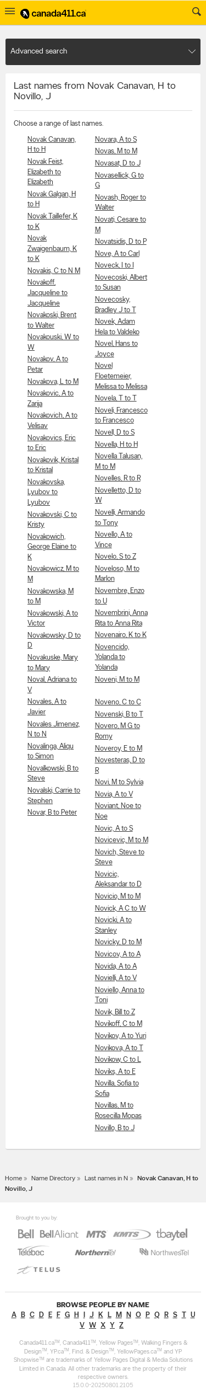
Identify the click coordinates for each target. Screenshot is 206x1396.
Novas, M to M (116, 151)
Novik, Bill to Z (115, 1012)
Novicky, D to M (118, 942)
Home (13, 1178)
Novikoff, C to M (118, 1024)
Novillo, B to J (115, 1128)
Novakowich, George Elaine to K (51, 547)
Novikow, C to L (118, 1059)
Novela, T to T (116, 398)
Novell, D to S (115, 432)
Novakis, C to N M (53, 271)
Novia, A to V (114, 794)
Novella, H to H (116, 444)
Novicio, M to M (118, 896)
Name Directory (53, 1178)
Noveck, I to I (114, 265)
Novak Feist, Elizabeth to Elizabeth (45, 172)
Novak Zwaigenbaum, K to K (52, 249)
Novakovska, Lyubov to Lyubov (46, 492)
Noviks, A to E (115, 1072)
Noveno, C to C (118, 702)
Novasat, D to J (118, 163)
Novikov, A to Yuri (120, 1036)
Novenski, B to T (119, 714)
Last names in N (106, 1178)
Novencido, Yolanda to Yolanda (112, 657)
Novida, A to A (116, 966)
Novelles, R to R (118, 478)
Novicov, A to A (118, 954)
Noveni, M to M (117, 679)
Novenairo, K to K (121, 635)
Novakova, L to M (53, 382)
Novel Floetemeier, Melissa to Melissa (121, 376)
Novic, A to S (114, 828)
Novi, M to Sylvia (119, 782)
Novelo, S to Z (115, 556)
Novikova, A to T (119, 1048)
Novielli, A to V (116, 978)
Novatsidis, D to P (121, 241)
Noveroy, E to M (118, 748)
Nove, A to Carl (117, 254)
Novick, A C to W (120, 908)
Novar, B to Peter (52, 812)
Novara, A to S (116, 139)
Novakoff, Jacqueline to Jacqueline (47, 293)
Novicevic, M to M (121, 840)
